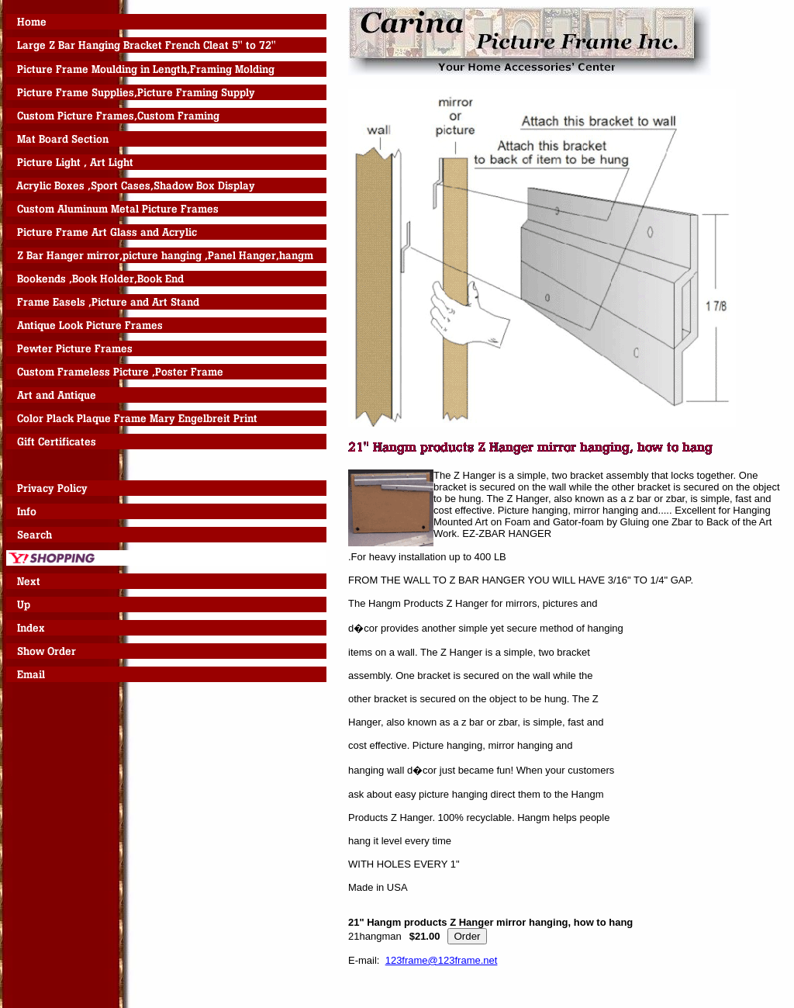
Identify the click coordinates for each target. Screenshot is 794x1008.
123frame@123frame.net (441, 960)
